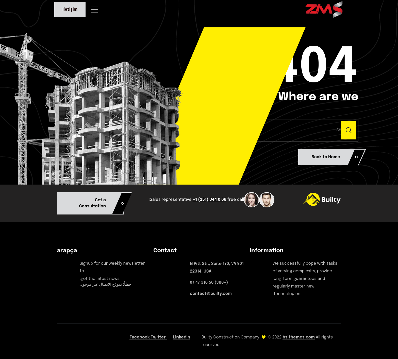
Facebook (140, 337)
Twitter (159, 337)
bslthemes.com (299, 337)
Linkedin (181, 337)
